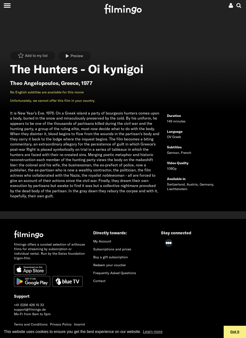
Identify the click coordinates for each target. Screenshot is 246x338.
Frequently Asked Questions (114, 273)
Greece (70, 83)
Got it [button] (235, 332)
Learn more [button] (153, 332)
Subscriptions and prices (112, 249)
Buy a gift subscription (110, 257)
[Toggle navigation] (7, 5)
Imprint (79, 324)
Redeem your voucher (109, 265)
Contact (99, 281)
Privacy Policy (61, 324)
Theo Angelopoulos (34, 83)
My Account (102, 241)
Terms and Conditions (31, 324)
